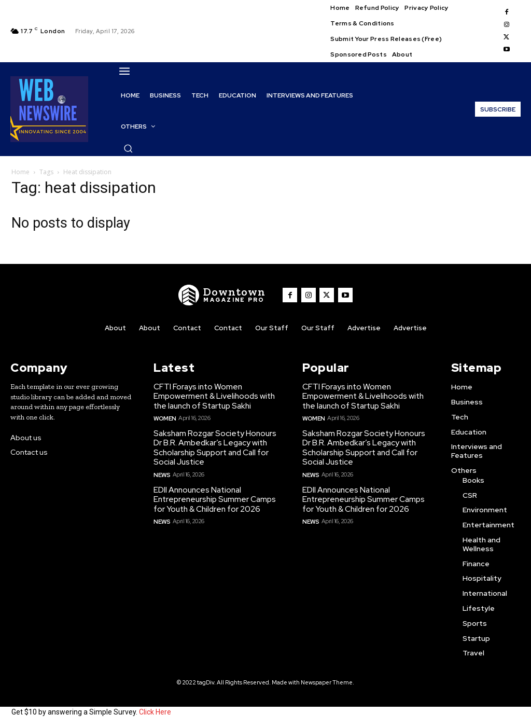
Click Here (155, 711)
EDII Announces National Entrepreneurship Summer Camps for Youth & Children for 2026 (213, 496)
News (161, 471)
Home (20, 171)
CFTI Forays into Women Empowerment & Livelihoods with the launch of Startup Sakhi (213, 395)
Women (164, 417)
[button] (128, 148)
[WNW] (223, 295)
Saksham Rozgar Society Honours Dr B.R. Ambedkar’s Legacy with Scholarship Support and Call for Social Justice (214, 446)
